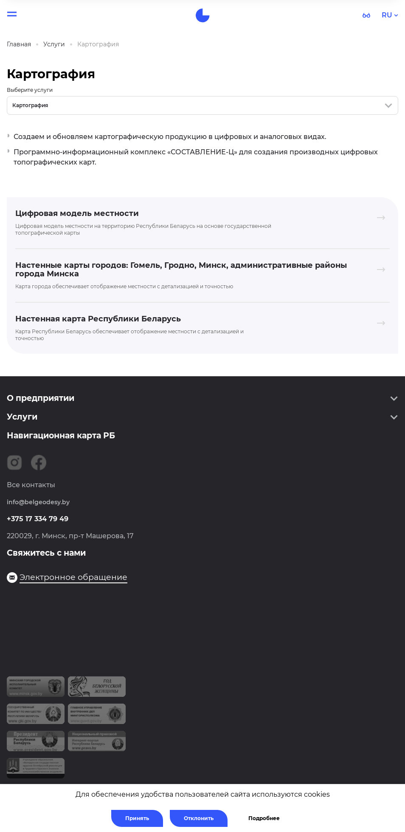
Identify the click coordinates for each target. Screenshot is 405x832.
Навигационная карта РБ (61, 435)
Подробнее (264, 818)
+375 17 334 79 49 (37, 519)
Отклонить (199, 818)
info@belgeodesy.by (38, 502)
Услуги (22, 417)
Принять (137, 818)
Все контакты (31, 485)
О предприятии (40, 398)
